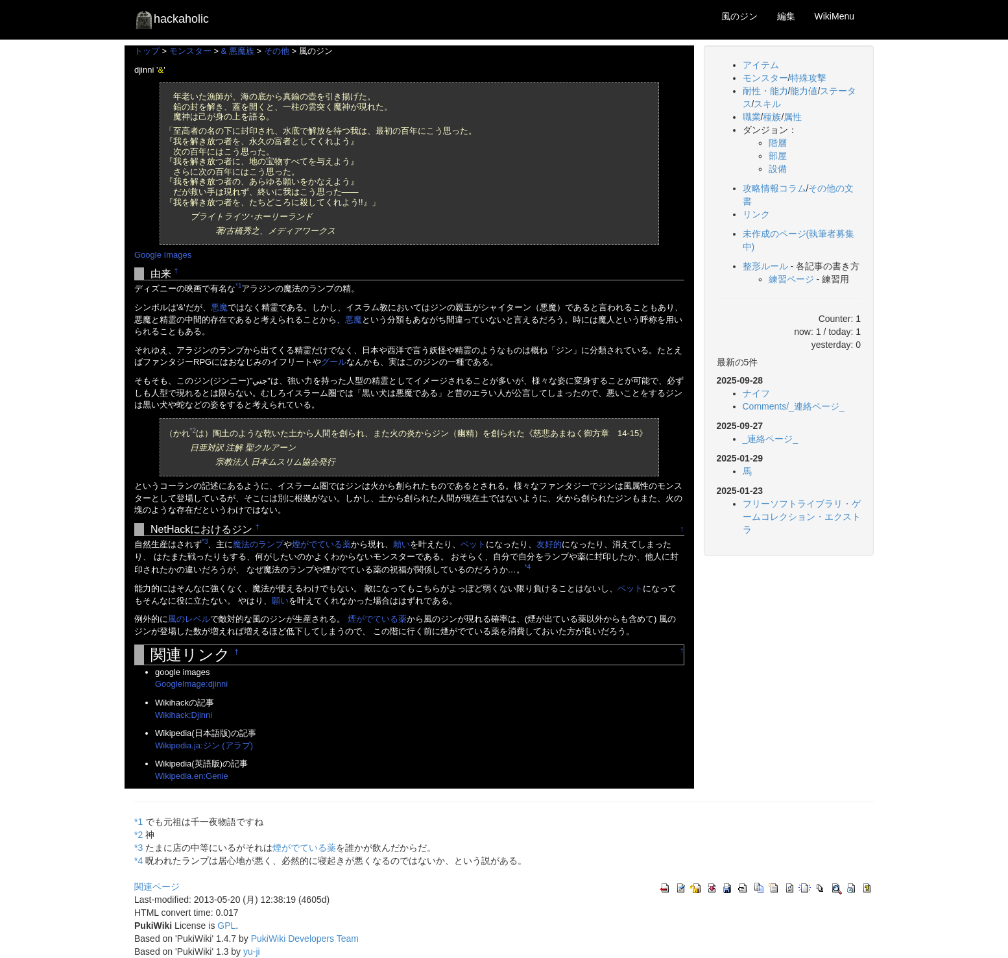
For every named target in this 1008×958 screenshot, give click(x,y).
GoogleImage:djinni (191, 684)
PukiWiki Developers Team (305, 938)
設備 (778, 169)
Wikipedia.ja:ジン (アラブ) (204, 745)
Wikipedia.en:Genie (191, 776)
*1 (238, 285)
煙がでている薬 (321, 544)
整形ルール (765, 266)
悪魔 (219, 307)
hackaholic (171, 19)
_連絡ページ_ (770, 439)
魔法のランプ (258, 544)
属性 (793, 117)
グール (333, 362)
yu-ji (251, 951)
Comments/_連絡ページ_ (794, 406)
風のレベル (189, 619)
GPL (226, 925)
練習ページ (791, 279)
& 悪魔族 (237, 51)
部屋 (778, 156)
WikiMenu (834, 16)
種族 (772, 117)
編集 (786, 16)
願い (401, 544)
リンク (756, 214)
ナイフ (756, 393)
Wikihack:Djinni (183, 715)
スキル (767, 104)
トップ (147, 51)
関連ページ (157, 886)
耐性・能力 (765, 91)
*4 (528, 567)
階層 (778, 143)
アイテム (761, 65)
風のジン (739, 16)
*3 (205, 541)
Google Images (162, 255)
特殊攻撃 (808, 78)
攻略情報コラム (774, 188)
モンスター (190, 51)
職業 (752, 117)
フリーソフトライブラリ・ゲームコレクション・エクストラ (802, 516)
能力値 (803, 91)
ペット (473, 544)
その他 (276, 51)
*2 (193, 430)
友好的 (549, 544)
